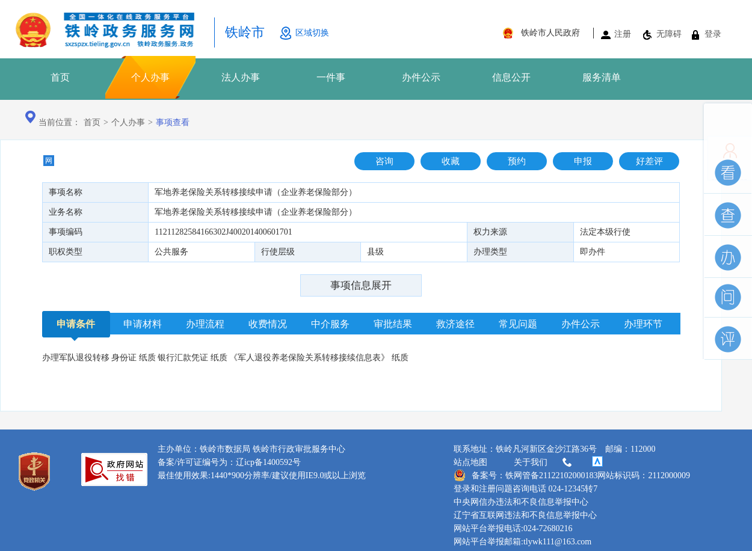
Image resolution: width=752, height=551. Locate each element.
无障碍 (669, 33)
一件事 (330, 77)
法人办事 (240, 77)
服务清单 (601, 77)
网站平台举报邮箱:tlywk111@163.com (522, 541)
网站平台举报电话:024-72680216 (513, 528)
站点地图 (470, 462)
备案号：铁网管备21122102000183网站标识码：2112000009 (572, 475)
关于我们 (544, 462)
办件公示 (421, 77)
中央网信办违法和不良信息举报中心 (521, 501)
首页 (60, 77)
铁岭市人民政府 (550, 32)
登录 (712, 33)
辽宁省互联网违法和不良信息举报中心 (525, 515)
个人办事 (150, 77)
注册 (622, 33)
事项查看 (173, 122)
